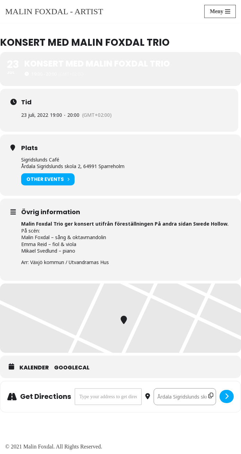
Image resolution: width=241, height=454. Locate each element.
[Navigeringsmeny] (220, 11)
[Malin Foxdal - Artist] (54, 11)
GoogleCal (71, 367)
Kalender (34, 367)
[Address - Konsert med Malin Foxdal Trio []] (108, 396)
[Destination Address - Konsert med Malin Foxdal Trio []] (185, 396)
